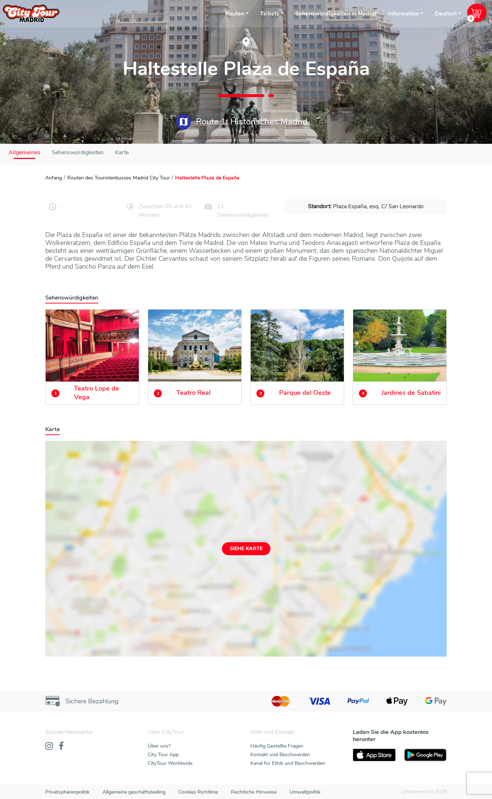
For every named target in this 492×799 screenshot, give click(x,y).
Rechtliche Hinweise (254, 792)
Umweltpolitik (305, 792)
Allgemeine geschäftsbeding (133, 792)
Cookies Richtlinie (198, 792)
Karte (122, 152)
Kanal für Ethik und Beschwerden (287, 763)
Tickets (269, 14)
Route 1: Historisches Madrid (242, 121)
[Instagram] (49, 746)
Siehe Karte (246, 548)
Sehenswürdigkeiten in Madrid (336, 14)
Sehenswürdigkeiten (78, 152)
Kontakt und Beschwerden (280, 754)
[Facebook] (61, 746)
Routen (234, 14)
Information (403, 14)
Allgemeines (24, 152)
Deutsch (446, 14)
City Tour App (163, 754)
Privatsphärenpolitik (67, 792)
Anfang (53, 177)
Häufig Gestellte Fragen (276, 746)
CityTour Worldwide (170, 763)
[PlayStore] (425, 755)
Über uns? (159, 746)
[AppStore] (374, 755)
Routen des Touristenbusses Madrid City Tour (118, 177)
